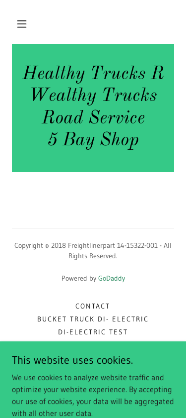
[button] (22, 24)
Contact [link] (92, 306)
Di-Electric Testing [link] (93, 344)
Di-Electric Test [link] (93, 331)
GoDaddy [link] (111, 278)
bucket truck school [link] (92, 357)
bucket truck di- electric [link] (93, 318)
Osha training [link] (93, 370)
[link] (93, 108)
